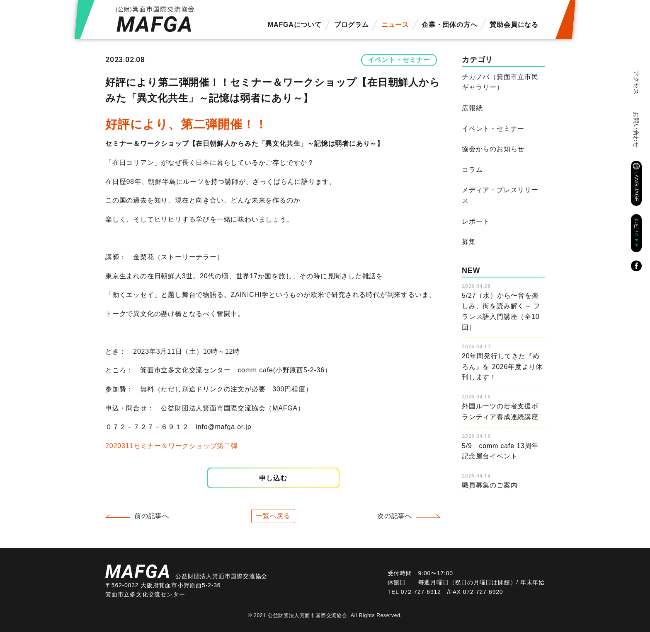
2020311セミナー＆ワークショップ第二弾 (171, 445)
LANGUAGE (636, 186)
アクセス (636, 82)
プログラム (351, 24)
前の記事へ (151, 515)
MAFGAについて (295, 24)
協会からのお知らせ (493, 148)
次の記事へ (394, 515)
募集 (469, 241)
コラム (472, 169)
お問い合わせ (636, 129)
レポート (476, 221)
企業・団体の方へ (449, 24)
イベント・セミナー (399, 59)
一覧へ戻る (273, 515)
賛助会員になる (514, 24)
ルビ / (636, 233)
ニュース (395, 24)
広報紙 (472, 107)
